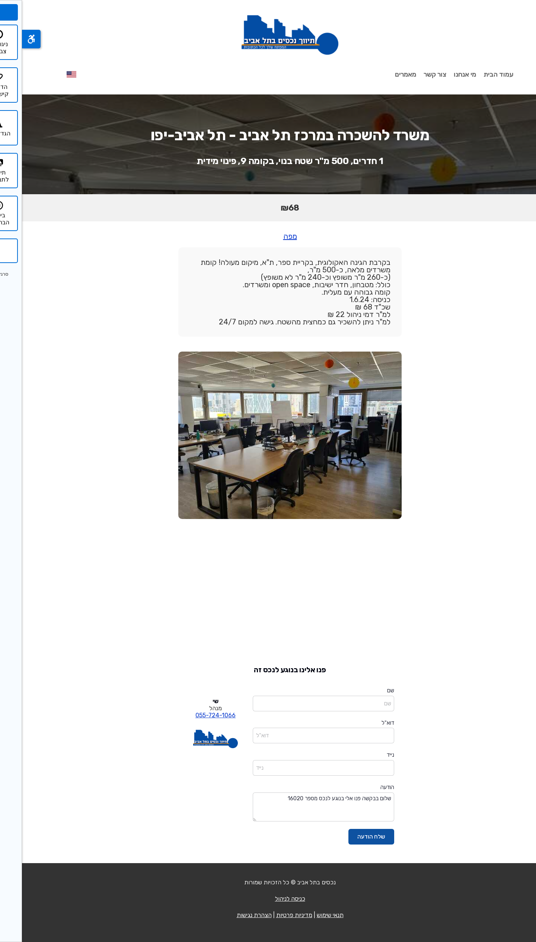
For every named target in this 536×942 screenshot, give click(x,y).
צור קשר (413, 74)
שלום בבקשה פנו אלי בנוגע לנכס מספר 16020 (301, 807)
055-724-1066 (193, 715)
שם (368, 690)
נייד (368, 755)
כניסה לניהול (268, 898)
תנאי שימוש (308, 915)
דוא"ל (366, 723)
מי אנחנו (443, 74)
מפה (268, 236)
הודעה (365, 787)
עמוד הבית (476, 74)
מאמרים (383, 74)
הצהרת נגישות (232, 915)
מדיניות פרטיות (272, 915)
